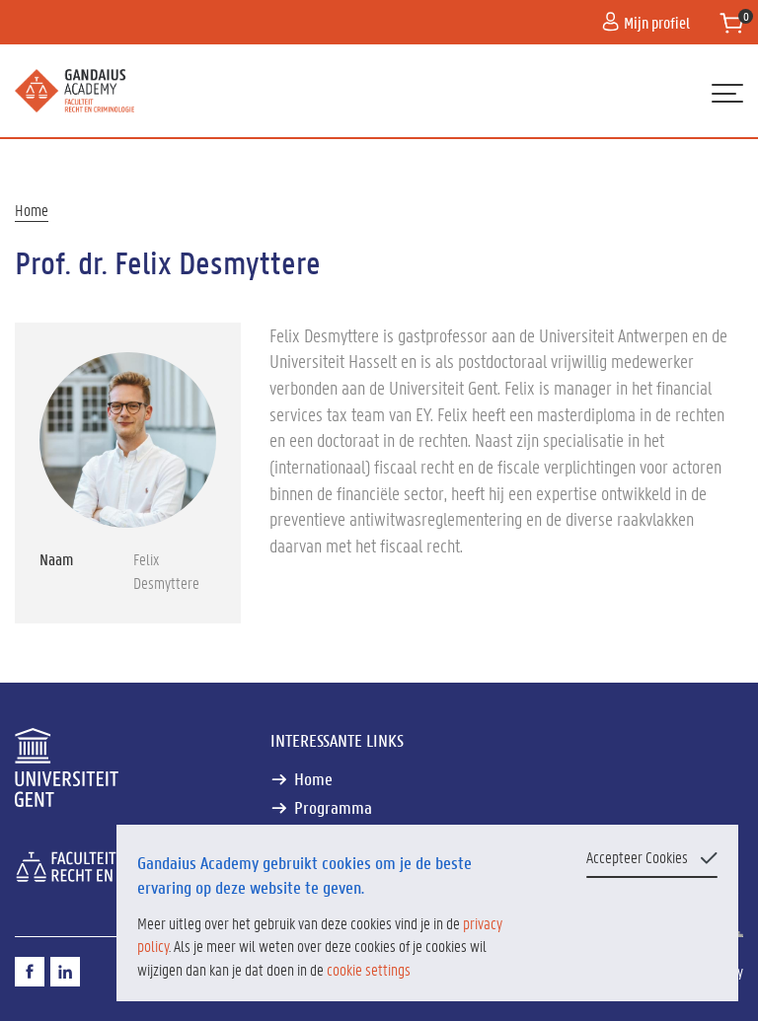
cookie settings (369, 969)
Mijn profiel (646, 22)
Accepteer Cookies (637, 856)
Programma (333, 807)
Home (31, 209)
